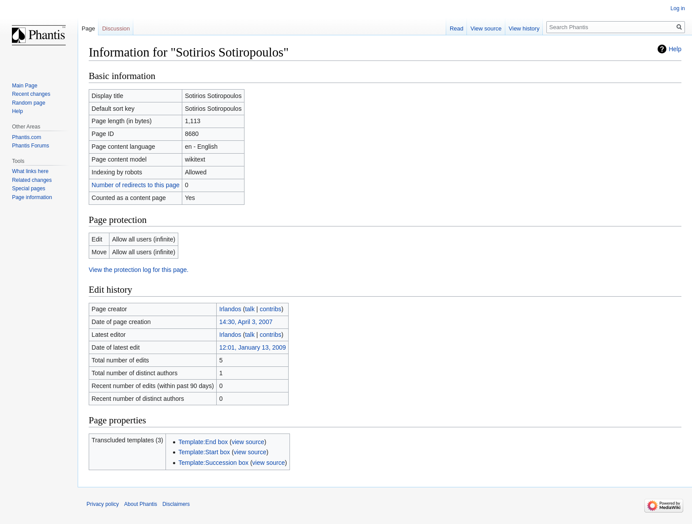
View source (486, 28)
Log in (677, 8)
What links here (30, 171)
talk (250, 309)
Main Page (24, 86)
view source (248, 441)
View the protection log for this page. (138, 269)
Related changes (32, 180)
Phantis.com (26, 137)
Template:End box (203, 441)
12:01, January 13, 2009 (252, 347)
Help (675, 49)
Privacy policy (102, 504)
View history (524, 28)
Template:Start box (204, 452)
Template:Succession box (213, 462)
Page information (32, 197)
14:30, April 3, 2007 (246, 321)
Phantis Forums (30, 146)
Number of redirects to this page (136, 184)
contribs (270, 309)
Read (456, 28)
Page (88, 28)
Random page (28, 103)
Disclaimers (176, 504)
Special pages (28, 188)
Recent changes (31, 94)
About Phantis (140, 504)
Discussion (116, 28)
